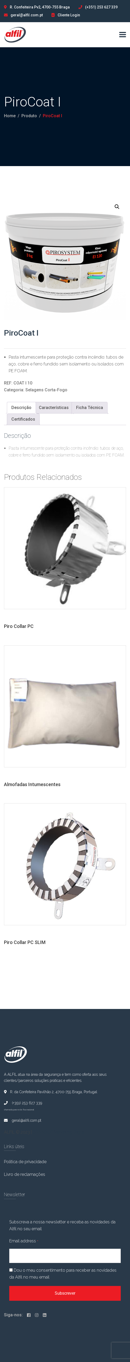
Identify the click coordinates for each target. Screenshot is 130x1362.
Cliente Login (69, 15)
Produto (29, 115)
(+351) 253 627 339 (101, 7)
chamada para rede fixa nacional (19, 1109)
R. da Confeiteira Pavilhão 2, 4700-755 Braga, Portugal (50, 1092)
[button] (117, 207)
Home (10, 115)
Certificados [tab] (23, 419)
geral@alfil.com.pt (27, 15)
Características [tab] (54, 407)
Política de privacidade (25, 1161)
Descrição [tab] (21, 407)
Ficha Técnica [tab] (89, 407)
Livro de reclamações (24, 1174)
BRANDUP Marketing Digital (59, 1132)
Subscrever (65, 1293)
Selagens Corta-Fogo (46, 389)
